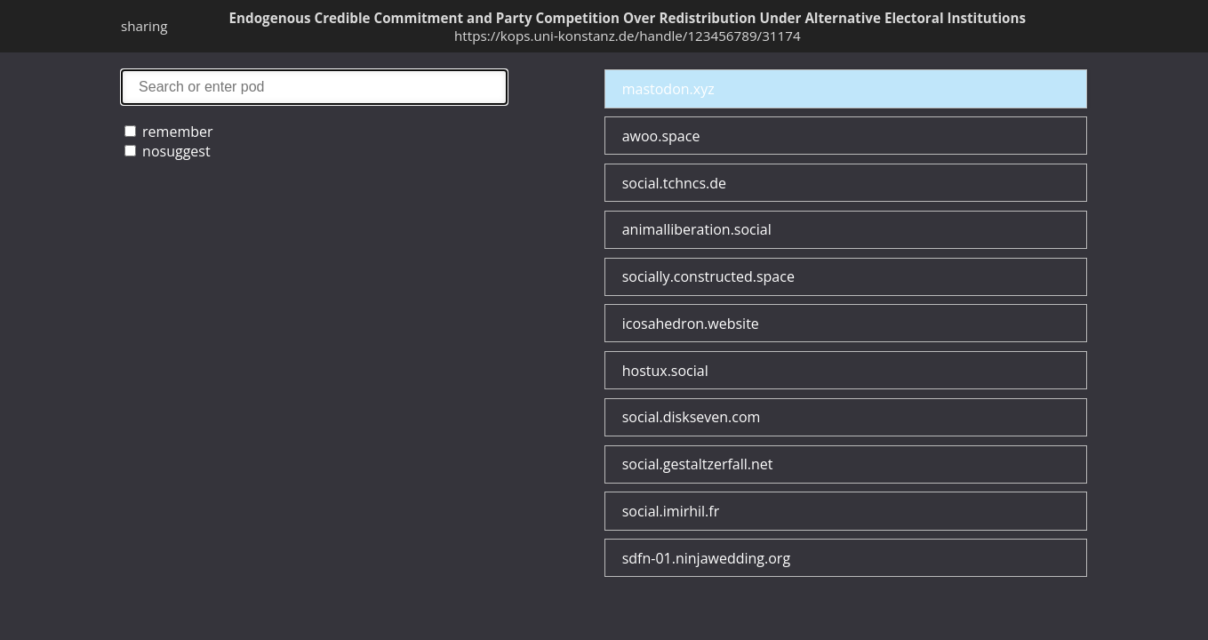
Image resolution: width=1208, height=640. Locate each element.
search (314, 86)
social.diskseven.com (691, 417)
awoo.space (661, 136)
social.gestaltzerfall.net (697, 464)
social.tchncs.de (674, 183)
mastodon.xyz (668, 89)
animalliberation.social (697, 229)
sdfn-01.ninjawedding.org (706, 558)
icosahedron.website (690, 323)
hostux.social (665, 370)
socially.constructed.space (708, 276)
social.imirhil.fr (671, 511)
